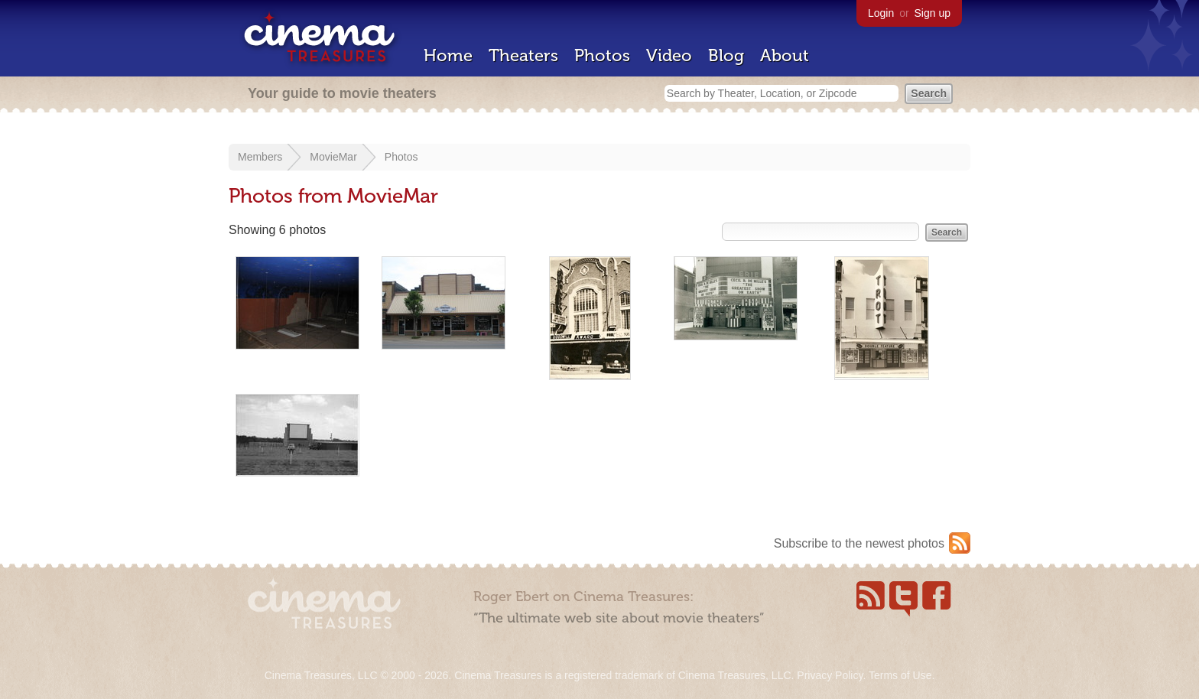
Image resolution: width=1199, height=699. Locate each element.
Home (448, 55)
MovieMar (333, 157)
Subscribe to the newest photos (859, 543)
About (784, 55)
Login (881, 13)
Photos (602, 55)
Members (260, 157)
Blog (726, 55)
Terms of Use (900, 675)
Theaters (523, 55)
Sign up (932, 13)
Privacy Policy (830, 675)
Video (669, 55)
